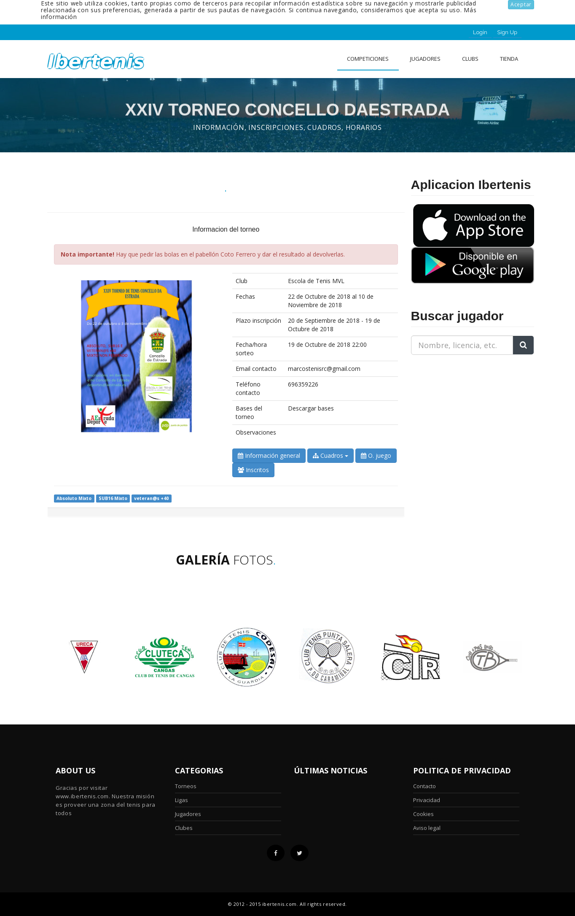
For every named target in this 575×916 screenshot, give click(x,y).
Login (480, 32)
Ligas (181, 800)
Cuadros (330, 455)
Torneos (185, 786)
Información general (269, 455)
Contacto (424, 786)
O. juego (376, 455)
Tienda (509, 58)
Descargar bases (311, 408)
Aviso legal (427, 828)
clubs (470, 58)
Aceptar (521, 4)
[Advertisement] (463, 414)
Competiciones (368, 58)
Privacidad (426, 800)
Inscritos (253, 470)
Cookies (423, 814)
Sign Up (507, 32)
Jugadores (425, 58)
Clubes (184, 828)
